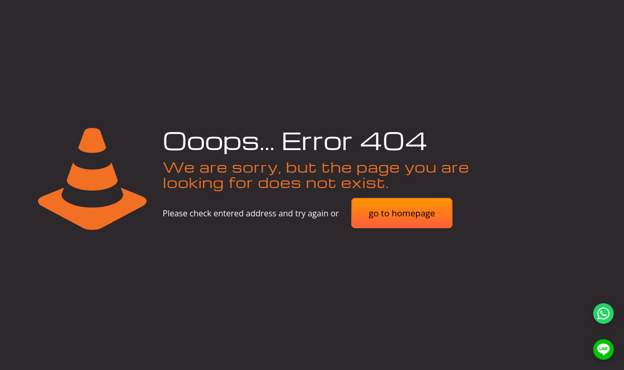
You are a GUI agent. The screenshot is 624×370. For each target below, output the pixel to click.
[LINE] (603, 349)
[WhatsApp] (603, 313)
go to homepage (402, 213)
